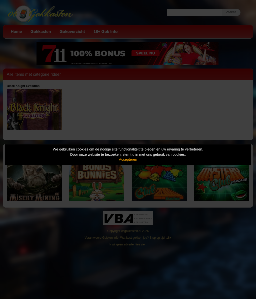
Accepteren (128, 159)
